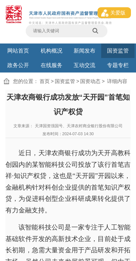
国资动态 (37, 39)
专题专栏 (117, 34)
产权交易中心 (34, 199)
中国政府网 (6, 199)
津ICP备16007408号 (10, 221)
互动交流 (84, 34)
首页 (20, 39)
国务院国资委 (16, 199)
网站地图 (6, 218)
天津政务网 (25, 199)
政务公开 (18, 34)
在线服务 (51, 34)
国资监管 (117, 29)
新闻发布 (84, 29)
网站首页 (18, 29)
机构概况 (51, 29)
